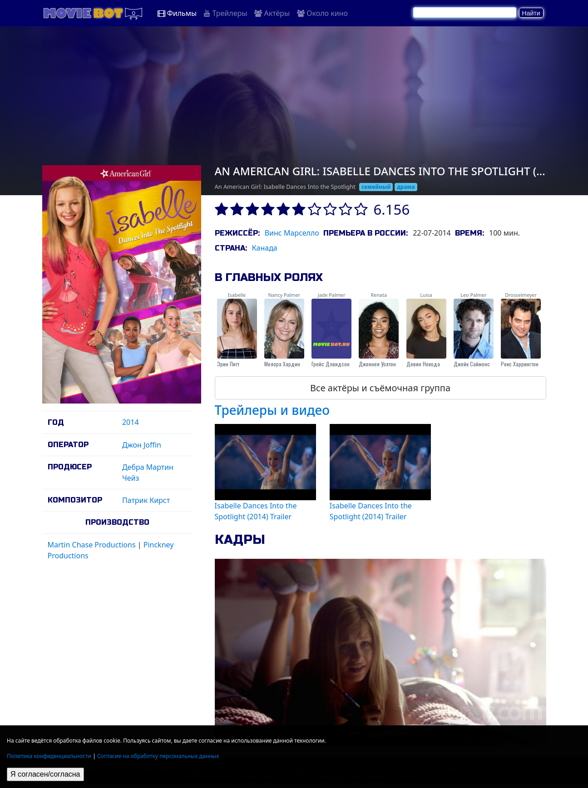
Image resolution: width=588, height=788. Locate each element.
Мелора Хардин (282, 364)
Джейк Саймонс (472, 364)
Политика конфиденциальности (49, 756)
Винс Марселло (292, 233)
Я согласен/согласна (45, 774)
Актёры (272, 13)
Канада (264, 248)
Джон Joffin (141, 445)
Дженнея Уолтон (377, 364)
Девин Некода (423, 364)
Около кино (322, 13)
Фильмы (177, 13)
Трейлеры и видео (272, 410)
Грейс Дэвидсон (330, 364)
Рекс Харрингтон (520, 364)
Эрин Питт (228, 364)
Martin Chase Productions (92, 545)
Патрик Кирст (146, 500)
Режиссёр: (237, 233)
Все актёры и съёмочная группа (380, 388)
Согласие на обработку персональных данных (158, 756)
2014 (130, 422)
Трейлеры (225, 13)
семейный (376, 187)
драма (406, 187)
